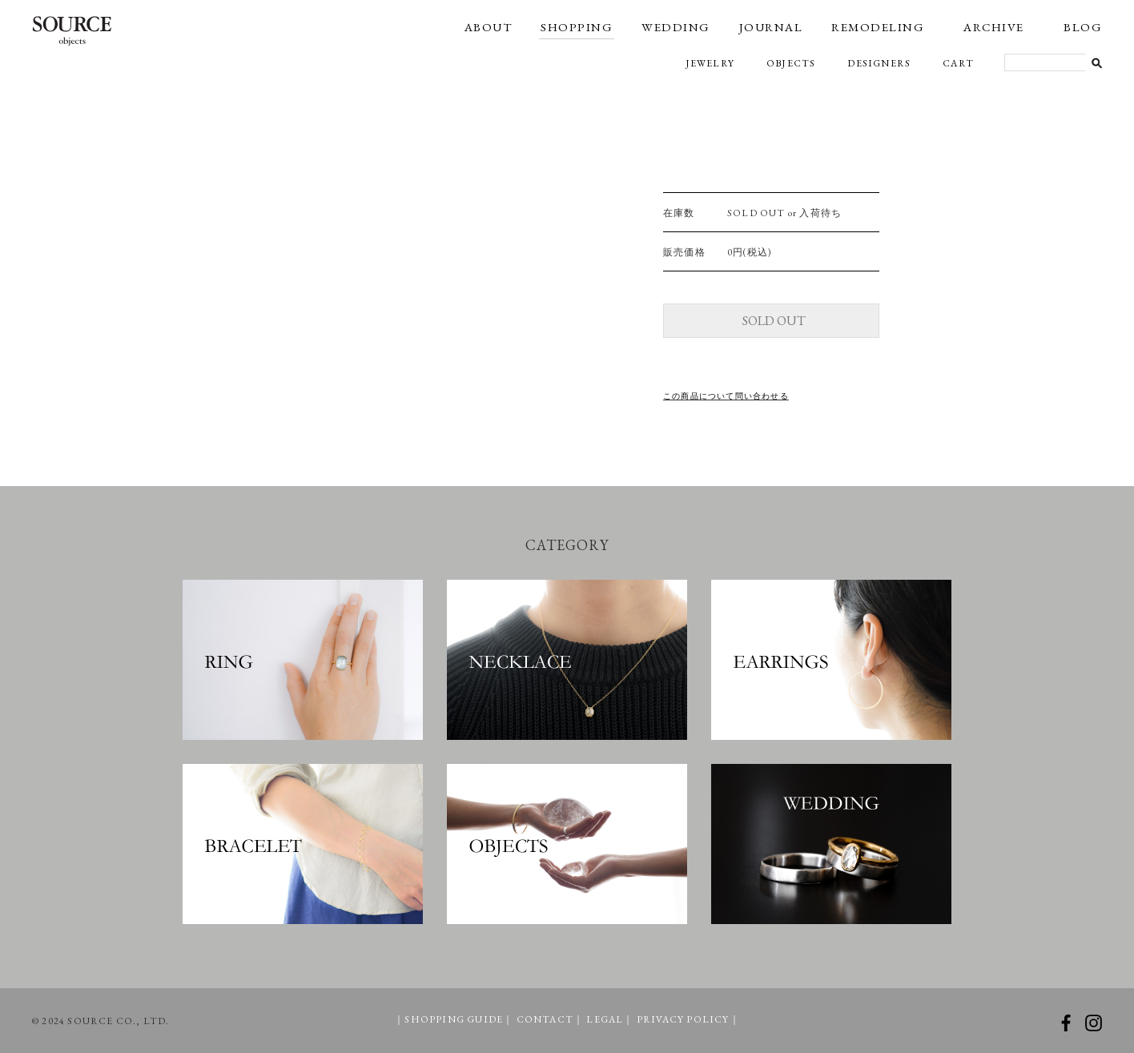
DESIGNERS (879, 63)
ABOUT (488, 26)
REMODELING (877, 26)
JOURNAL (771, 26)
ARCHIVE (993, 26)
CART (958, 63)
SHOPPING (577, 26)
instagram (1093, 1023)
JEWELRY (710, 63)
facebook (1065, 1023)
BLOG (1083, 26)
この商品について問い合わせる (726, 396)
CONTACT (545, 1019)
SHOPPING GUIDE (453, 1019)
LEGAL (604, 1019)
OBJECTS (790, 63)
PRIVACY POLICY (683, 1019)
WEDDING (675, 26)
